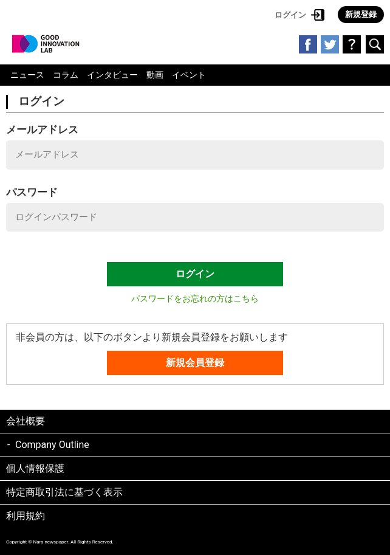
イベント (189, 75)
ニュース (27, 75)
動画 (154, 75)
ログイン (290, 14)
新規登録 (361, 14)
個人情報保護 (35, 468)
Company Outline (52, 444)
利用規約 (25, 516)
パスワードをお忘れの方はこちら (195, 298)
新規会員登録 (195, 362)
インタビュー (112, 75)
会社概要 (25, 421)
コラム (65, 75)
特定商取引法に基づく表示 (64, 492)
